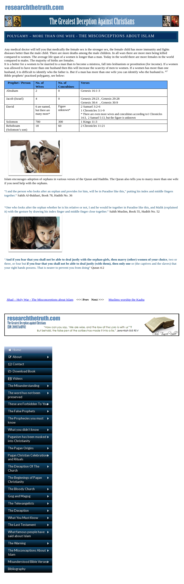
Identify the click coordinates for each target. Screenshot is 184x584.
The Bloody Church (21, 489)
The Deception (18, 510)
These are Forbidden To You (28, 404)
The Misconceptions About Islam (27, 552)
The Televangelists (21, 503)
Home (14, 350)
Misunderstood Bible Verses (27, 562)
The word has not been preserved (24, 395)
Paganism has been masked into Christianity (27, 439)
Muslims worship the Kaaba (126, 299)
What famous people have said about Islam (26, 534)
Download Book (21, 371)
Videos (15, 378)
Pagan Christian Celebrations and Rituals (28, 457)
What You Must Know (23, 518)
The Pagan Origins (21, 448)
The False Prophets (21, 411)
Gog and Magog (19, 496)
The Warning (17, 543)
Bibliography (17, 569)
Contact (16, 364)
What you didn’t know (23, 430)
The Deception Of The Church (23, 468)
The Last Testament (22, 525)
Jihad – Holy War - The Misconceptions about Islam (40, 299)
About (15, 357)
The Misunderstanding (23, 386)
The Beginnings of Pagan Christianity (25, 480)
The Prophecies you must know (25, 420)
